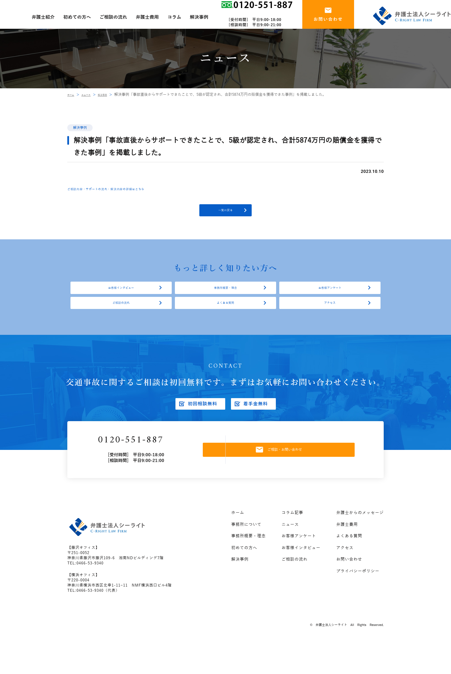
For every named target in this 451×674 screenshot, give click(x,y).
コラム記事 (292, 543)
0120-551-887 (150, 467)
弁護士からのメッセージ (360, 543)
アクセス (330, 322)
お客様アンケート (330, 299)
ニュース (93, 95)
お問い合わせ (349, 589)
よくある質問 (225, 322)
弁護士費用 (347, 554)
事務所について (246, 554)
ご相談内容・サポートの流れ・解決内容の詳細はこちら (129, 188)
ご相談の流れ (121, 322)
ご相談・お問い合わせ (292, 476)
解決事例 (115, 95)
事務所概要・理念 (225, 299)
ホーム (73, 95)
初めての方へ (244, 578)
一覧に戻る (225, 214)
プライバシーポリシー (357, 601)
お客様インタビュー (121, 299)
